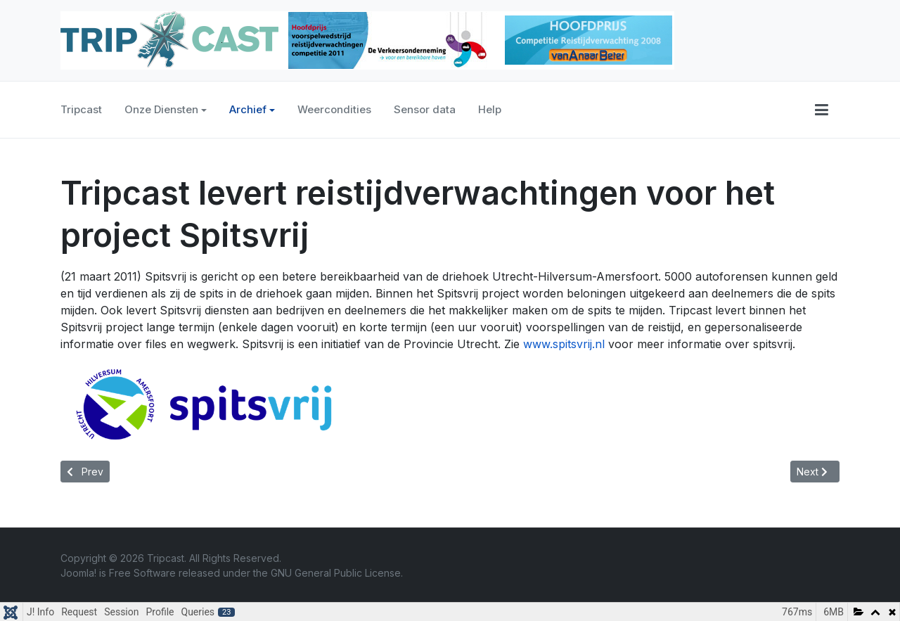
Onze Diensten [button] (165, 109)
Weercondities (334, 109)
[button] (821, 109)
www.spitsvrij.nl (564, 344)
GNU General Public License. (337, 573)
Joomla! (78, 573)
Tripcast (81, 109)
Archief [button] (252, 109)
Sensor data (425, 109)
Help (489, 109)
